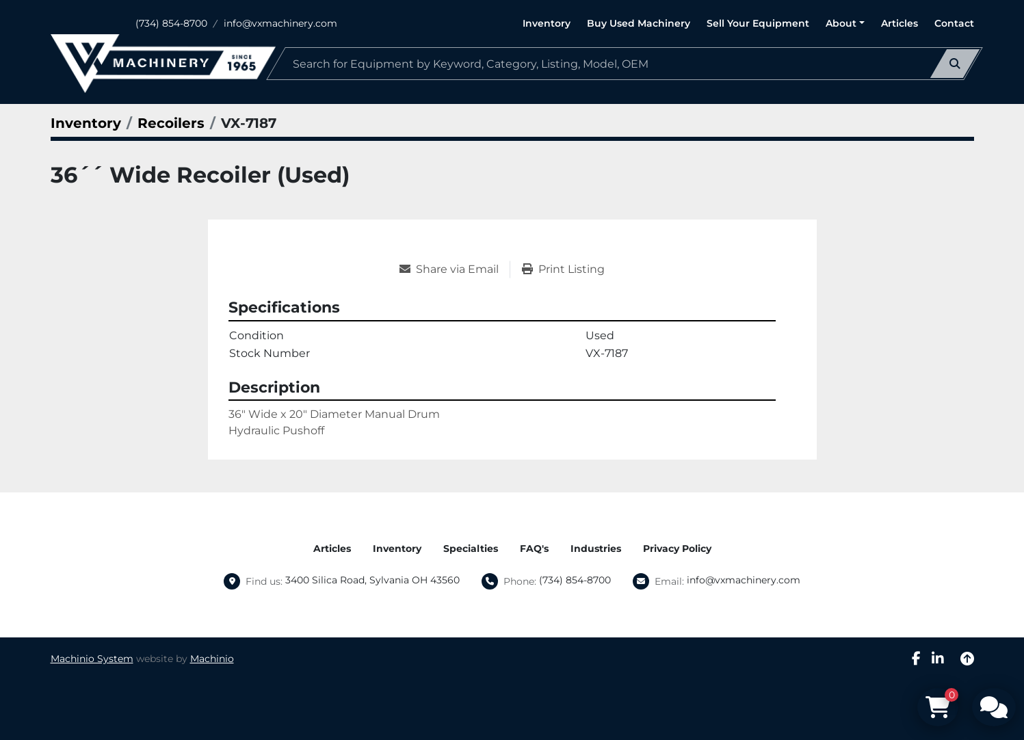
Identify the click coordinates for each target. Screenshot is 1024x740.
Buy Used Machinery (638, 23)
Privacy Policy (677, 548)
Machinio (212, 658)
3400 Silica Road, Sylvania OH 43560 (372, 580)
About (841, 23)
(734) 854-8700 (171, 23)
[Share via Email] (454, 269)
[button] (845, 24)
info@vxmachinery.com (280, 23)
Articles (899, 23)
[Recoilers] (171, 123)
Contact (954, 23)
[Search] (624, 63)
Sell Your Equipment (758, 23)
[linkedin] (937, 658)
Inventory (546, 23)
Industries (595, 548)
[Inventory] (86, 123)
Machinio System (92, 658)
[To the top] (967, 658)
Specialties (470, 548)
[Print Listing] (563, 269)
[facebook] (916, 658)
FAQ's (534, 548)
